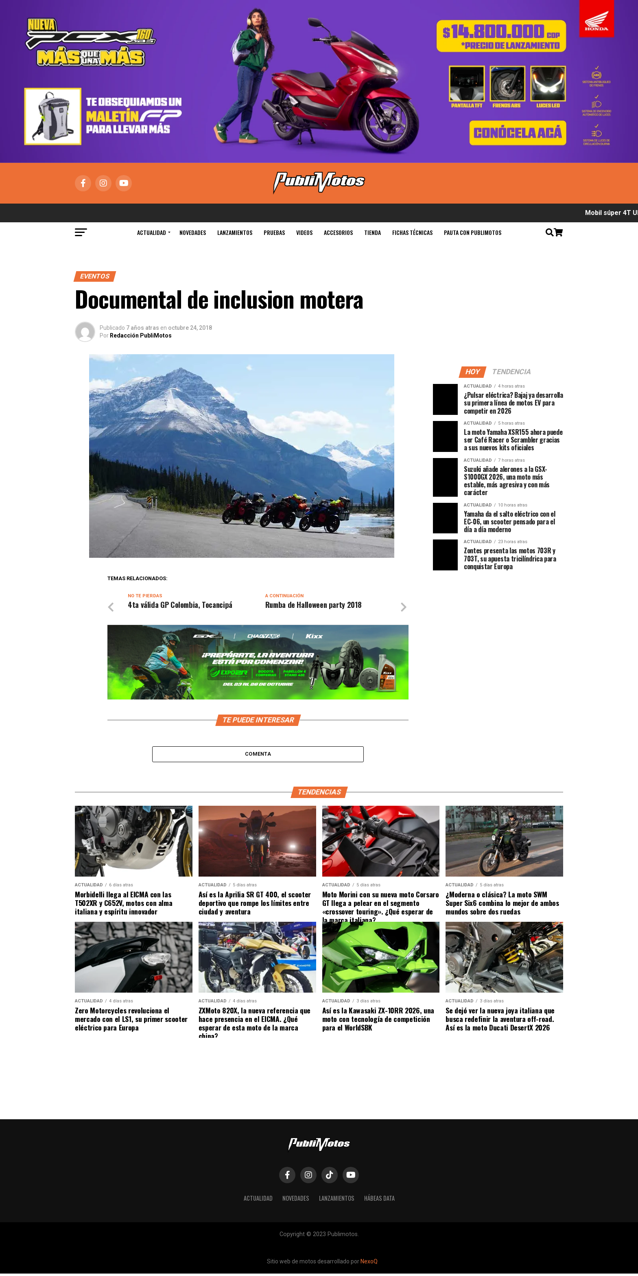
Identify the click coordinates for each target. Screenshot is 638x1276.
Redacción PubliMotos (141, 335)
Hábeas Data (379, 1200)
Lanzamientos (234, 232)
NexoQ (369, 1263)
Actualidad (151, 232)
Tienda (372, 232)
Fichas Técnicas (412, 232)
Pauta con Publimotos (472, 232)
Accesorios (338, 232)
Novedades (192, 232)
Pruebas (274, 232)
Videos (304, 232)
